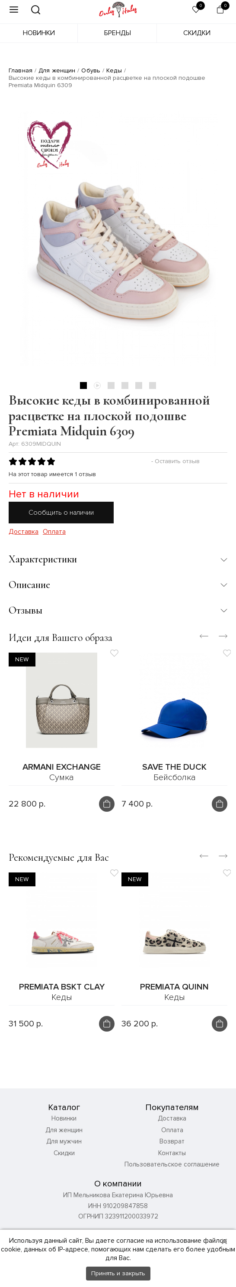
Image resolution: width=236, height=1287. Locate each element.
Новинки (39, 33)
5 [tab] (138, 385)
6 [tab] (152, 385)
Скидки (196, 33)
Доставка (23, 532)
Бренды (117, 33)
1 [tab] (83, 385)
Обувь (90, 70)
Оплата (54, 532)
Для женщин (56, 70)
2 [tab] (97, 385)
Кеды (114, 70)
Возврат (172, 1141)
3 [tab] (111, 385)
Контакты (172, 1153)
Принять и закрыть (118, 1273)
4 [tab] (124, 385)
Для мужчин (64, 1141)
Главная (20, 70)
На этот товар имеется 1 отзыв (52, 474)
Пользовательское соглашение (172, 1164)
